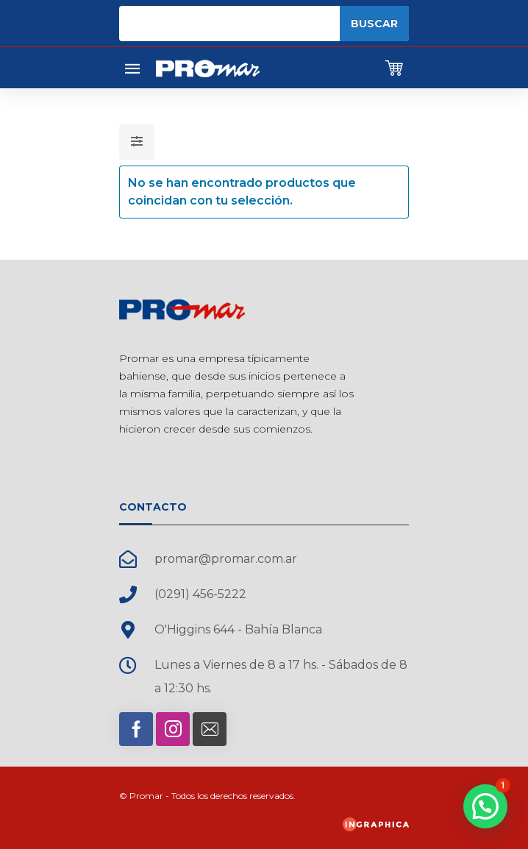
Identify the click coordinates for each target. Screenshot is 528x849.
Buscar (374, 23)
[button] (485, 806)
